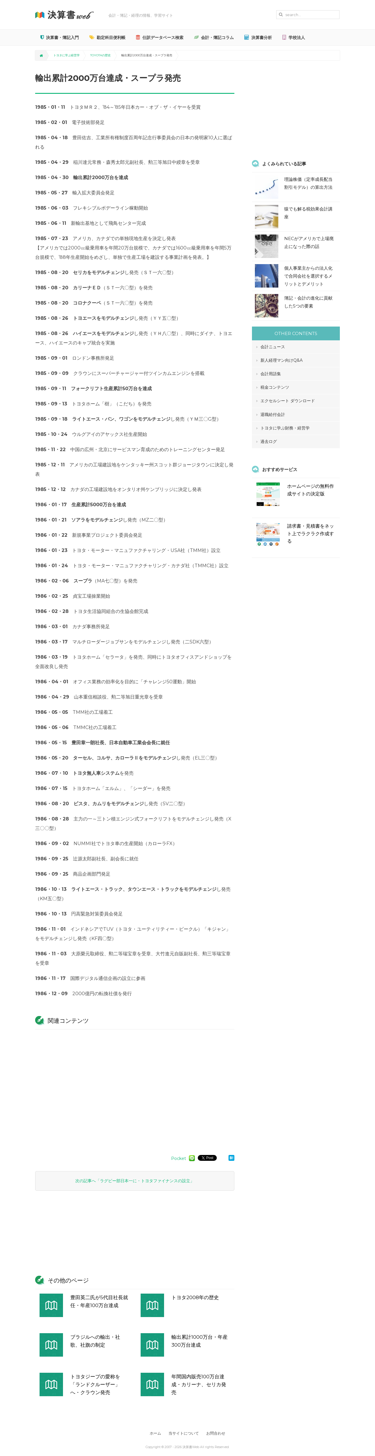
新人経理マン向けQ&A (281, 360)
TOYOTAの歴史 (100, 55)
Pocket (178, 1158)
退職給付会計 (272, 414)
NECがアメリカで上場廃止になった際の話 (309, 242)
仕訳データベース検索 (159, 37)
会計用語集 (270, 373)
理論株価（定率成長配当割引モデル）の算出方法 (308, 183)
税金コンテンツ (274, 387)
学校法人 (293, 37)
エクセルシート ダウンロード (287, 400)
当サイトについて (183, 1433)
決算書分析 (258, 37)
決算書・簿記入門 (59, 37)
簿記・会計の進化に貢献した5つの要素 (308, 302)
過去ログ (268, 441)
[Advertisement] (134, 1089)
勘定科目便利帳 (107, 37)
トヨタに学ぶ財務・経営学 (285, 428)
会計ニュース (272, 346)
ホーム (152, 1433)
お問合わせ (218, 1433)
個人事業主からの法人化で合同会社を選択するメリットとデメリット (308, 276)
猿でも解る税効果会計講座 (308, 213)
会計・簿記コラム (214, 37)
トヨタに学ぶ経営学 (66, 55)
